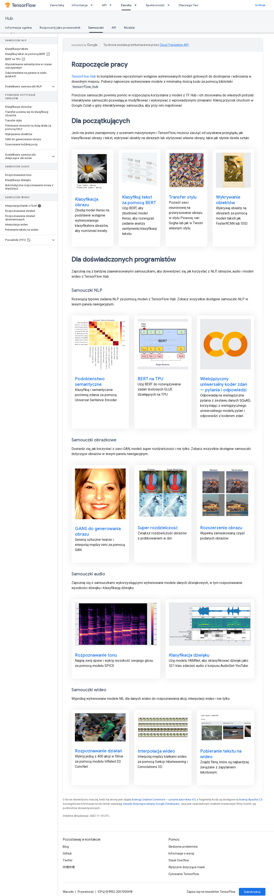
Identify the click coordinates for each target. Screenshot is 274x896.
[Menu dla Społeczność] (170, 5)
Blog (66, 846)
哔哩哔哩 (69, 867)
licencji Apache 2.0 (250, 799)
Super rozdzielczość (158, 528)
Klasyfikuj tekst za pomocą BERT (139, 200)
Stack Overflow (178, 860)
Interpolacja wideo (156, 751)
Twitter (68, 860)
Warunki (68, 891)
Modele (129, 27)
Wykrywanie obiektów (228, 200)
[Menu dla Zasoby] (137, 5)
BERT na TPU (150, 379)
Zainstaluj (57, 5)
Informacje (80, 5)
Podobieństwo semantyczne (90, 381)
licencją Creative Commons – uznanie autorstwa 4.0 (163, 799)
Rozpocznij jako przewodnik (60, 27)
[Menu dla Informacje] (93, 5)
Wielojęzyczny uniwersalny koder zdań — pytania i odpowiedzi (223, 384)
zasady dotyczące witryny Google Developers (151, 803)
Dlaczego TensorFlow (194, 5)
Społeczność (155, 5)
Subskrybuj (252, 892)
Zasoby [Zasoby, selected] (126, 5)
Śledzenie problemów (183, 846)
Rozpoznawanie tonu (96, 655)
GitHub (260, 5)
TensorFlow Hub (83, 76)
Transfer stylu (183, 197)
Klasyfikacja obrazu (86, 202)
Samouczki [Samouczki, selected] (96, 27)
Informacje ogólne (18, 27)
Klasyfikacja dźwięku (189, 655)
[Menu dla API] (112, 5)
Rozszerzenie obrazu (221, 528)
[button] (25, 86)
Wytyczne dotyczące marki (186, 867)
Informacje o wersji (181, 853)
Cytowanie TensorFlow (183, 874)
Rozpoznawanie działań (98, 751)
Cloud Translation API (174, 45)
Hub (9, 18)
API (104, 5)
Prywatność (86, 891)
